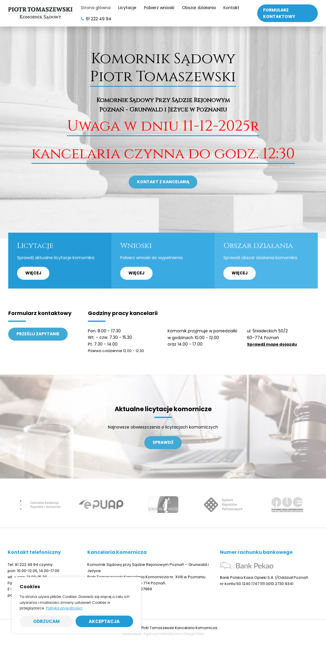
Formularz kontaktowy (279, 13)
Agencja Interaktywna (163, 636)
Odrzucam (46, 621)
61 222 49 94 (26, 567)
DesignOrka (193, 636)
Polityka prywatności (64, 608)
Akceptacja (104, 621)
